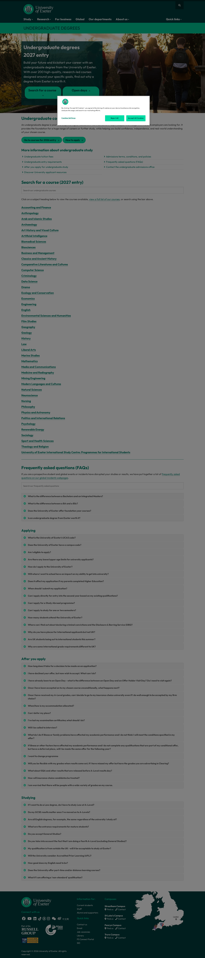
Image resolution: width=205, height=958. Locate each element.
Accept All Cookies (136, 118)
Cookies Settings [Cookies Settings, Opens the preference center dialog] (68, 118)
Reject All (115, 118)
